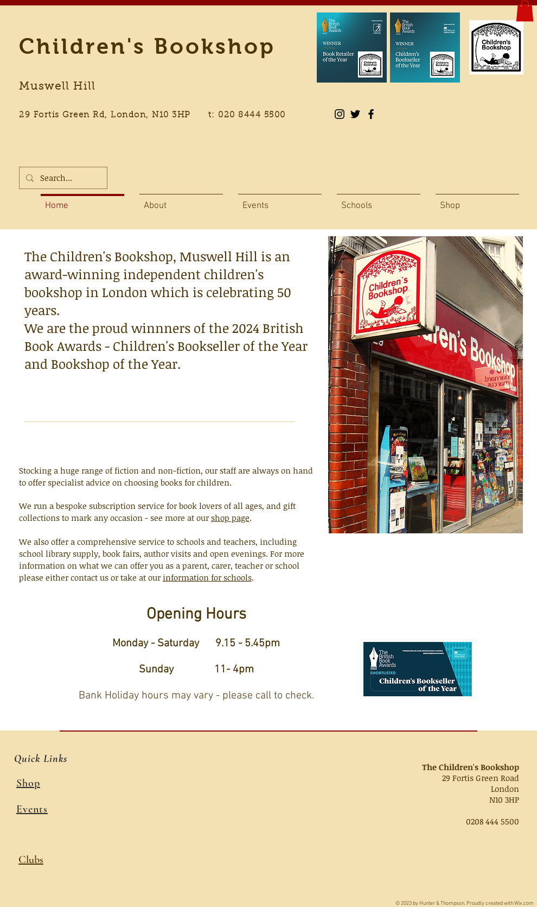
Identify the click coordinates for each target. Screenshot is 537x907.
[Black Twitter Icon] (355, 114)
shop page (230, 517)
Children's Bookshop (147, 46)
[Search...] (62, 177)
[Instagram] (339, 114)
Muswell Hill (57, 86)
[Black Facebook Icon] (371, 114)
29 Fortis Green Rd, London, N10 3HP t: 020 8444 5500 (158, 115)
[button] (525, 10)
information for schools (207, 577)
